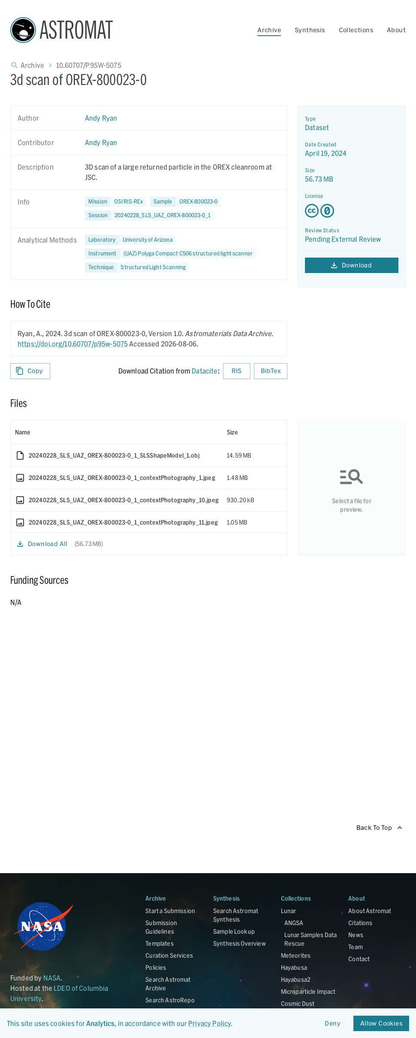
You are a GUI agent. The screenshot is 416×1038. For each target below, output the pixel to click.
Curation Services (169, 955)
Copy (30, 371)
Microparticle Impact (308, 991)
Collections (356, 29)
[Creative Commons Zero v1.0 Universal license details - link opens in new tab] (351, 211)
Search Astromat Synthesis (235, 915)
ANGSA (294, 922)
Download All (42, 544)
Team (355, 946)
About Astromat (369, 910)
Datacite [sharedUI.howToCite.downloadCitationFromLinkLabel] (204, 371)
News (355, 934)
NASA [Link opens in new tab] (52, 978)
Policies (155, 967)
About (396, 29)
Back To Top (379, 828)
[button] (185, 202)
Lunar (288, 910)
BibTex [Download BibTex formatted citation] (270, 371)
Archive (269, 29)
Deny (333, 1024)
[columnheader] (117, 432)
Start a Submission (170, 910)
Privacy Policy (209, 1023)
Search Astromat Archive (167, 984)
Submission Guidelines (161, 927)
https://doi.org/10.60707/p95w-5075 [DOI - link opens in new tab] (73, 344)
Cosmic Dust (298, 1003)
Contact (359, 958)
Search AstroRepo (169, 1000)
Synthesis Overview (239, 943)
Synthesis (310, 29)
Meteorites (296, 955)
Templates (159, 943)
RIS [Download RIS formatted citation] (236, 371)
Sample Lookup (234, 931)
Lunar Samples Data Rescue (310, 939)
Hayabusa (294, 967)
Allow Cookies (381, 1024)
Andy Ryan (101, 118)
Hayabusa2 (295, 979)
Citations (360, 922)
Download (351, 265)
